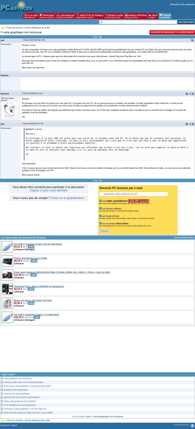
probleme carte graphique (15, 390)
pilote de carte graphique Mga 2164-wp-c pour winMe (28, 412)
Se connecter (188, 4)
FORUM (165, 16)
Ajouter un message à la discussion (172, 32)
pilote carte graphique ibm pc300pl (20, 401)
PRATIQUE (47, 16)
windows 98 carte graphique (17, 393)
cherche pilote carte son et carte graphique (23, 382)
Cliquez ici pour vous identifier (48, 190)
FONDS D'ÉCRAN (136, 16)
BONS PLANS (114, 16)
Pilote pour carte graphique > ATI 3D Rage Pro (25, 409)
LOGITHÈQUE (65, 16)
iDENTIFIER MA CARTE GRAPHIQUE (21, 397)
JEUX (152, 16)
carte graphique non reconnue (17, 378)
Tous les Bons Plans (184, 237)
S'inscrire (174, 4)
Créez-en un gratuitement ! (68, 198)
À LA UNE (31, 16)
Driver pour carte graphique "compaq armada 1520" (27, 386)
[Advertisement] (97, 350)
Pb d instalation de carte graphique (20, 405)
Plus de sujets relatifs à (97, 416)
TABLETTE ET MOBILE (90, 16)
